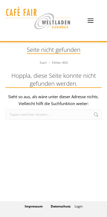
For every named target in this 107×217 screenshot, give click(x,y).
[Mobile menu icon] (90, 20)
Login (79, 206)
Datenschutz (61, 206)
